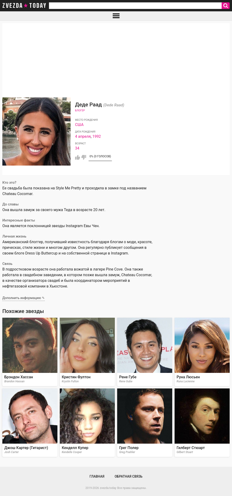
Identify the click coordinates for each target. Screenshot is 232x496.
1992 (96, 136)
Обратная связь (128, 476)
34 (77, 148)
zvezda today (24, 5)
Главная (96, 476)
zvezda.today (108, 488)
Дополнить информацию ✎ (23, 298)
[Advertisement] (116, 56)
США (79, 124)
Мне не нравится (83, 157)
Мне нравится (77, 157)
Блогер (80, 110)
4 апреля (83, 136)
